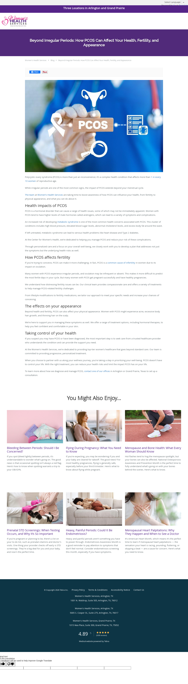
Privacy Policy (78, 589)
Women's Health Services (35, 60)
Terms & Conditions (98, 589)
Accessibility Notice (120, 589)
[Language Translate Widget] (175, 2)
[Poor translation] (10, 664)
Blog (52, 60)
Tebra (106, 641)
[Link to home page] (14, 21)
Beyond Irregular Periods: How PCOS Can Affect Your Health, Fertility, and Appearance (94, 60)
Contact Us (139, 589)
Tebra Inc (64, 590)
